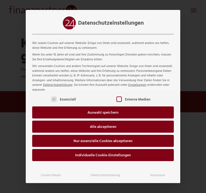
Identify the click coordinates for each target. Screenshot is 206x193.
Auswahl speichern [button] (103, 112)
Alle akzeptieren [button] (103, 127)
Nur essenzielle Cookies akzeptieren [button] (103, 141)
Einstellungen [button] (137, 84)
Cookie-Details (51, 175)
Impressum (157, 175)
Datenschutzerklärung (57, 84)
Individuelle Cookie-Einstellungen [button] (103, 155)
